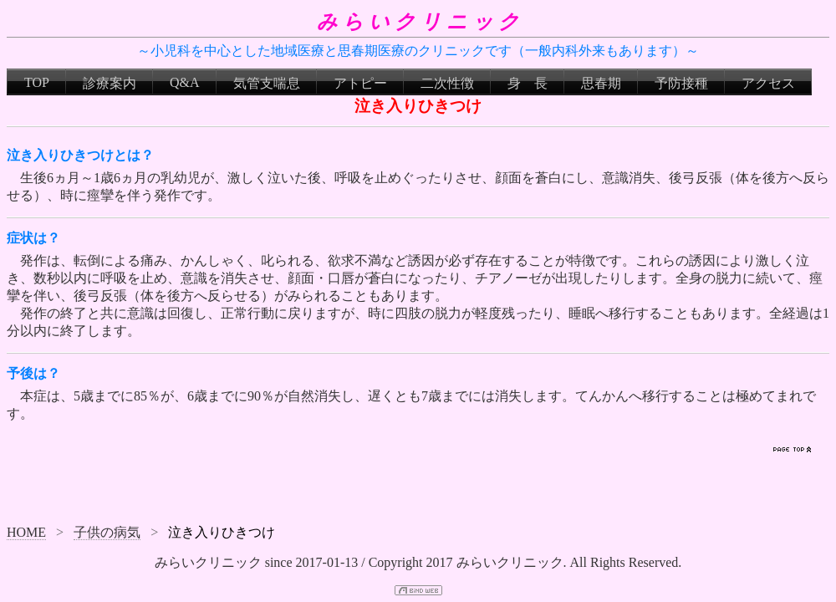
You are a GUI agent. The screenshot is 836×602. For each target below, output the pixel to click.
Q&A (185, 82)
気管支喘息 (266, 83)
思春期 (601, 83)
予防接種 (681, 83)
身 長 (527, 83)
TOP (36, 82)
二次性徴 (447, 83)
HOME (26, 532)
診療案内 (109, 83)
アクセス (768, 83)
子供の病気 (107, 532)
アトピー (360, 83)
